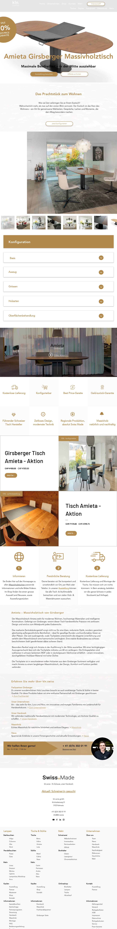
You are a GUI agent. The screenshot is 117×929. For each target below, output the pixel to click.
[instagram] (63, 820)
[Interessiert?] (96, 4)
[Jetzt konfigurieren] (59, 123)
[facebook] (57, 820)
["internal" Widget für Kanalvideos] (58, 352)
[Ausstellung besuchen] (44, 74)
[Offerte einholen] (74, 74)
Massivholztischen (17, 584)
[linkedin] (60, 820)
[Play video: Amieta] (58, 355)
